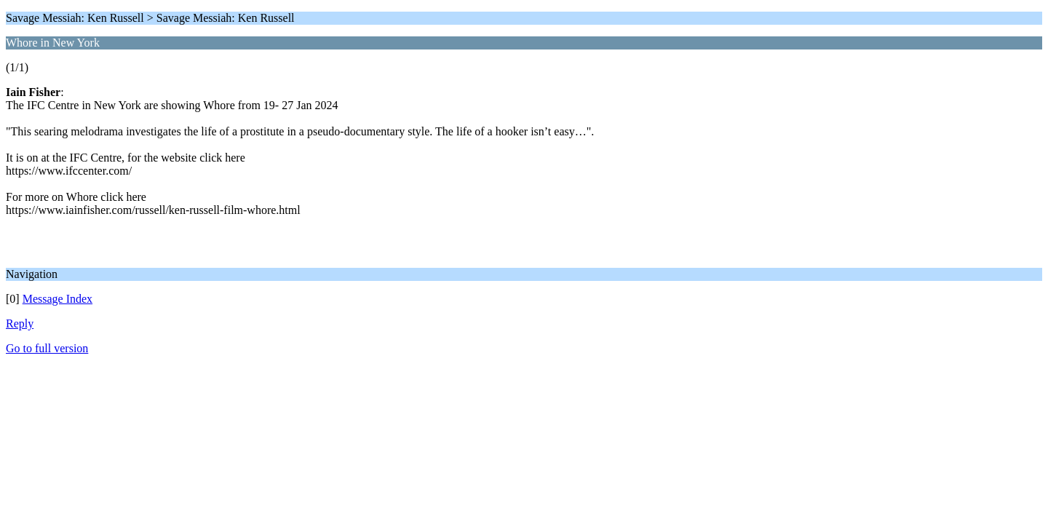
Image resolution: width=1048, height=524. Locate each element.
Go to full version (47, 348)
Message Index (57, 299)
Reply (19, 323)
